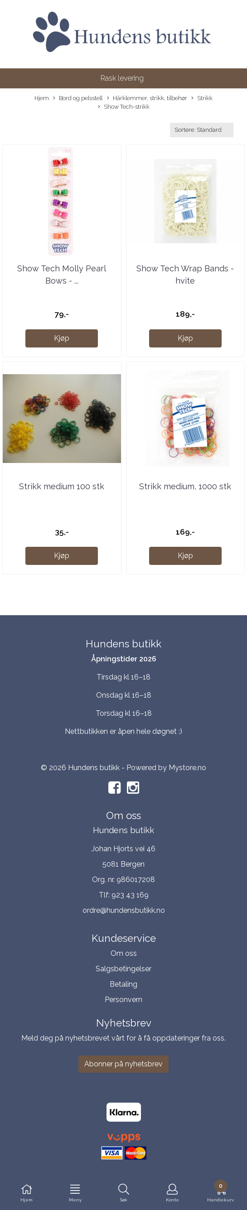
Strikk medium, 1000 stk (185, 486)
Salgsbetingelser (123, 968)
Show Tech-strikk (124, 107)
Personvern (123, 999)
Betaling (123, 984)
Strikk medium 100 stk (61, 486)
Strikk (202, 98)
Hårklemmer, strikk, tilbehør (147, 98)
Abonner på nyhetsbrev (123, 1064)
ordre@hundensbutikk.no (123, 910)
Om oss (124, 953)
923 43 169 (130, 895)
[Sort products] (201, 130)
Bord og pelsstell (77, 98)
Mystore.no (187, 767)
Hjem (41, 98)
